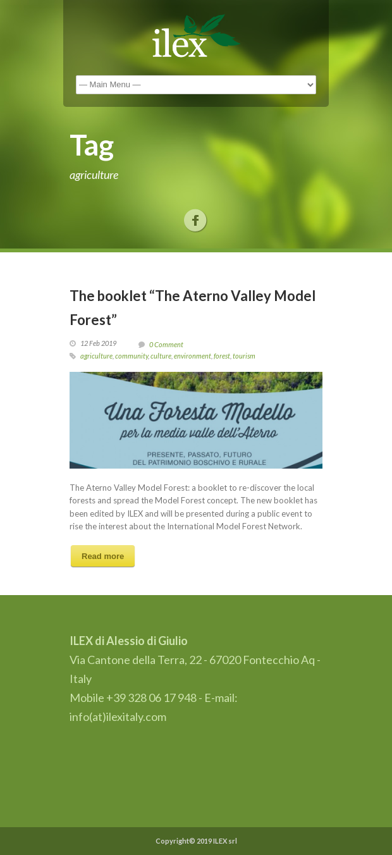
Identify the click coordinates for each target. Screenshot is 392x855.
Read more (103, 556)
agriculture (96, 356)
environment (192, 356)
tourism (244, 356)
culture (160, 356)
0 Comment (166, 344)
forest (222, 356)
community (131, 356)
